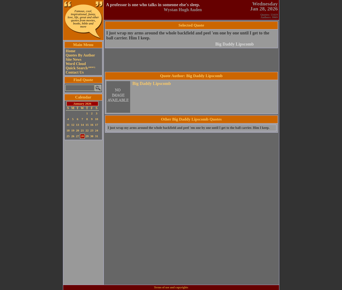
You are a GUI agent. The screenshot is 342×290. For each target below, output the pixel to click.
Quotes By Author (80, 55)
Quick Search (80, 68)
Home (71, 51)
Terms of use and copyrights (171, 287)
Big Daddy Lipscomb (234, 44)
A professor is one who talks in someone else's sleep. (153, 4)
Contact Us (75, 72)
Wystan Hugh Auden (183, 9)
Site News (73, 59)
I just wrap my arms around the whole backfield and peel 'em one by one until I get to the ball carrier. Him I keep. (189, 128)
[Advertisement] (83, 212)
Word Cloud (76, 64)
